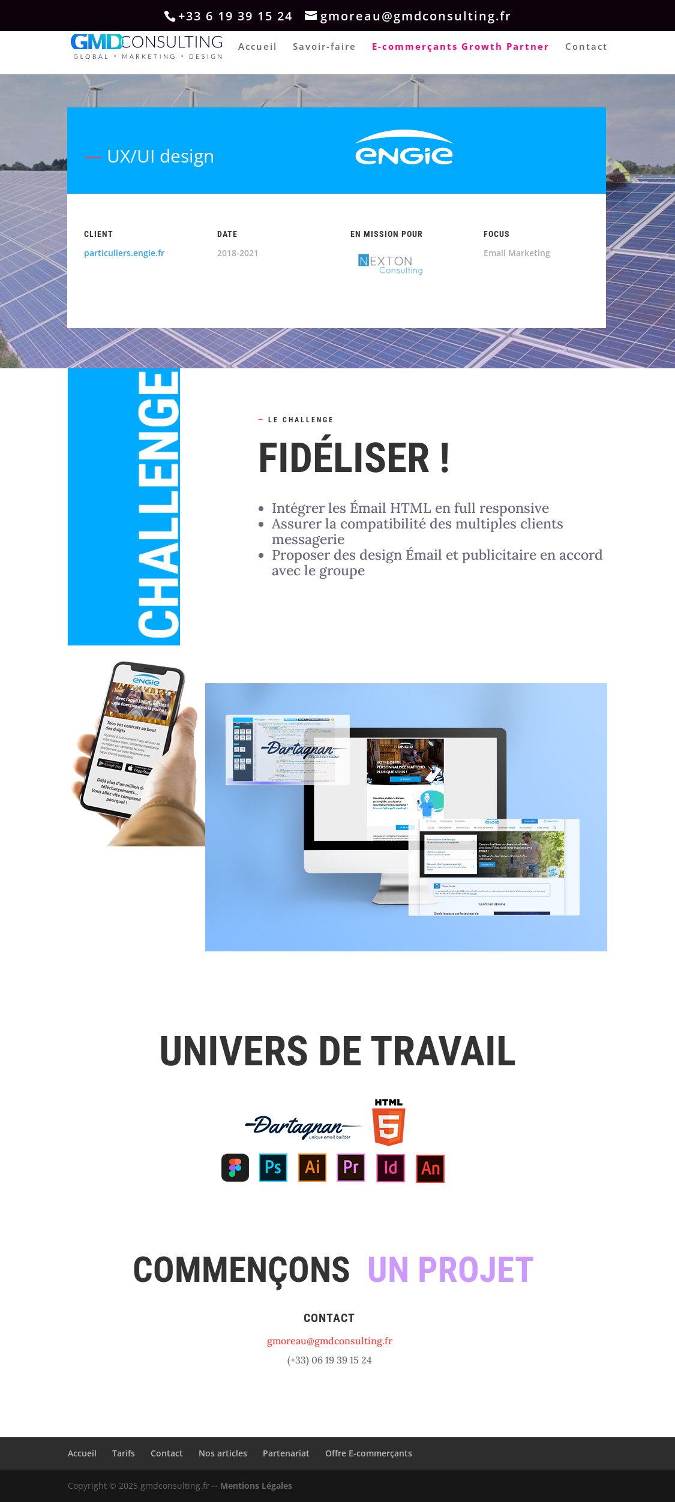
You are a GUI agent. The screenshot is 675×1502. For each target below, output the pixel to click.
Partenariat (286, 1453)
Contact (586, 47)
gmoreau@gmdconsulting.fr (329, 1341)
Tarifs (123, 1453)
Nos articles (223, 1453)
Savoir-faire (324, 47)
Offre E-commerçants (368, 1453)
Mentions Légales (256, 1485)
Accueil (257, 47)
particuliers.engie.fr (124, 253)
